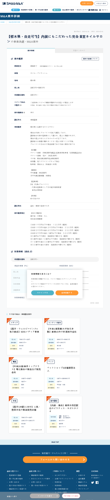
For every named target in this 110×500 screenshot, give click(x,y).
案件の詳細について (90, 59)
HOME (2, 22)
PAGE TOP (55, 403)
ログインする (42, 293)
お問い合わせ (87, 3)
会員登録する (66, 293)
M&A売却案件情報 (14, 22)
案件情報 (31, 51)
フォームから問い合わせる (62, 420)
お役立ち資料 (101, 3)
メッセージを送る (45, 496)
